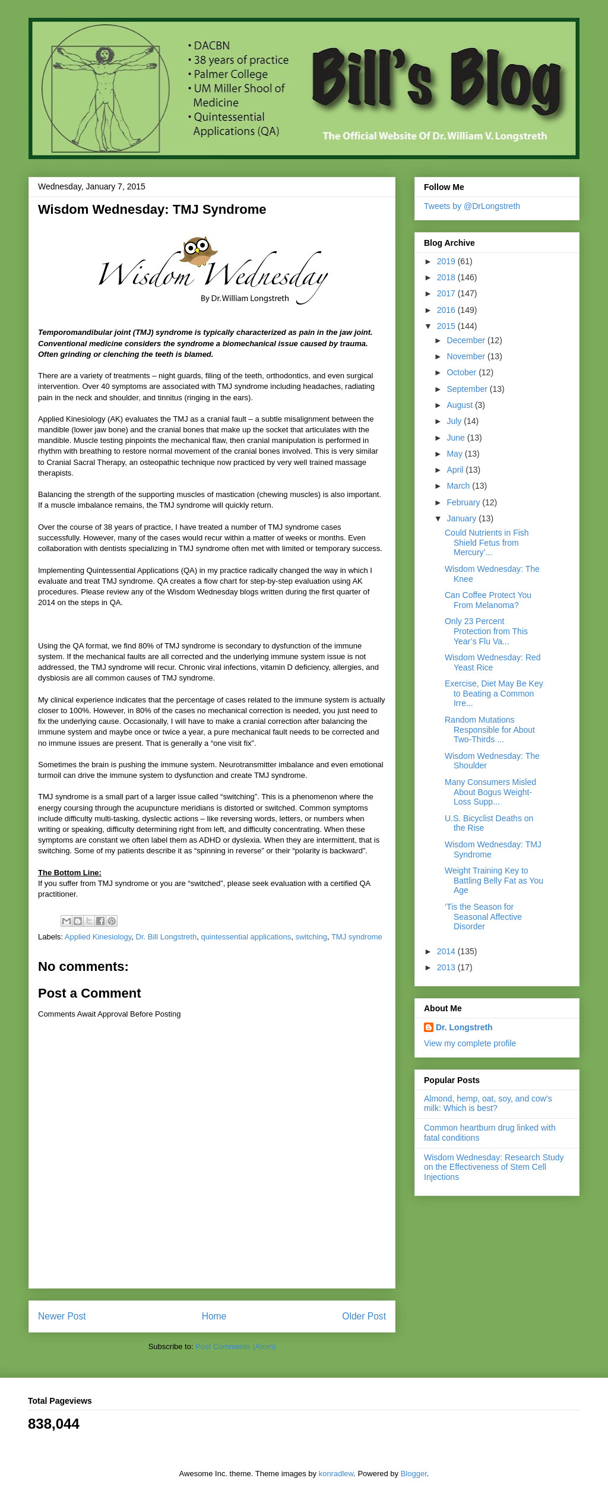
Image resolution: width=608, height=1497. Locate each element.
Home (214, 1316)
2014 (447, 951)
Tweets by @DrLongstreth (472, 206)
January (462, 518)
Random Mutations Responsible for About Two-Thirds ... (490, 730)
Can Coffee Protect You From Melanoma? (488, 600)
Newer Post (62, 1316)
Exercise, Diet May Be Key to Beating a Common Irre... (494, 693)
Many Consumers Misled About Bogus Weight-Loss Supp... (490, 792)
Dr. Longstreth (464, 1027)
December (466, 340)
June (456, 437)
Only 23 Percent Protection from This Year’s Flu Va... (486, 631)
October (462, 372)
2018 (447, 277)
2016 (447, 310)
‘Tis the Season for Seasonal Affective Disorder (483, 917)
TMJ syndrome (356, 936)
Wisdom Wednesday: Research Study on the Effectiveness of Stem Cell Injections (494, 1167)
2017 (447, 293)
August (460, 405)
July (455, 421)
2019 (447, 261)
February (464, 502)
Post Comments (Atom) (235, 1346)
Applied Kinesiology (98, 936)
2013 (447, 967)
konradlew (336, 1473)
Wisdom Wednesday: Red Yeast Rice (493, 662)
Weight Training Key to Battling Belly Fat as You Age (494, 880)
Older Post (364, 1316)
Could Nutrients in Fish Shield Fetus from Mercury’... (487, 543)
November (466, 356)
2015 (447, 326)
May (455, 453)
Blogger (414, 1473)
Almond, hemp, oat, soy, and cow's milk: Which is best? (488, 1103)
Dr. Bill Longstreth (166, 936)
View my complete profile (470, 1043)
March (459, 485)
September (467, 389)
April (456, 469)
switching (311, 936)
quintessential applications (246, 936)
